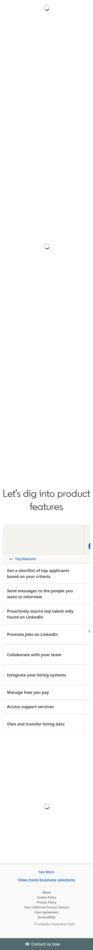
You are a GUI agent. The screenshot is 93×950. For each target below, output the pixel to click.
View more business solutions (46, 880)
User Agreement (47, 912)
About (46, 892)
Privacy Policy (46, 902)
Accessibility (47, 917)
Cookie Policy (46, 897)
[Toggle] (85, 944)
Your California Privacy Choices (46, 907)
